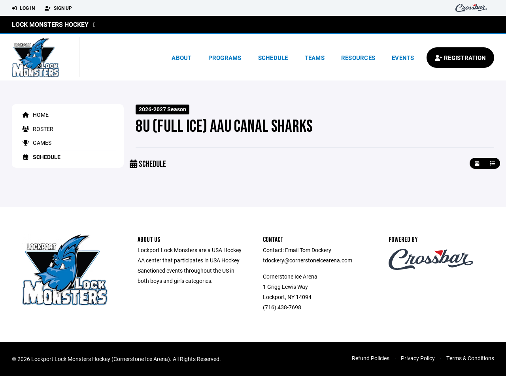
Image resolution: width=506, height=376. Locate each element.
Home (34, 114)
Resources (358, 58)
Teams (315, 58)
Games (35, 142)
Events (403, 58)
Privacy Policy (418, 358)
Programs (225, 58)
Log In (23, 8)
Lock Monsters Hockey (50, 24)
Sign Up (58, 8)
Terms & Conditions (470, 358)
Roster (36, 129)
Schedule (273, 58)
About (181, 58)
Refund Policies (370, 358)
